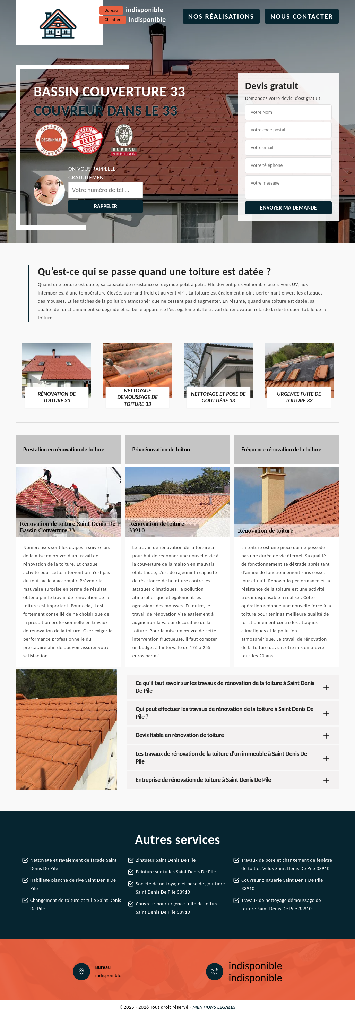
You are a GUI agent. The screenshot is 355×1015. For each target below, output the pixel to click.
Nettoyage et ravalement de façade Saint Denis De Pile (73, 864)
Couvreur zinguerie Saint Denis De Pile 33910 (282, 884)
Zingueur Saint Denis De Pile (166, 860)
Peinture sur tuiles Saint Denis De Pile (176, 872)
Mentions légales (213, 1007)
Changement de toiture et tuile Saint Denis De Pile (75, 904)
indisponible (144, 10)
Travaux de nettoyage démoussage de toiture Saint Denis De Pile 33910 (281, 904)
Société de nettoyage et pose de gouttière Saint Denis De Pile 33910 (180, 888)
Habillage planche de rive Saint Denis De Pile (73, 884)
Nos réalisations (221, 16)
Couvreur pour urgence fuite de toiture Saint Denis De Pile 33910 (177, 908)
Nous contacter (301, 16)
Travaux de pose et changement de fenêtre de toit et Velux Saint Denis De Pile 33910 (286, 864)
